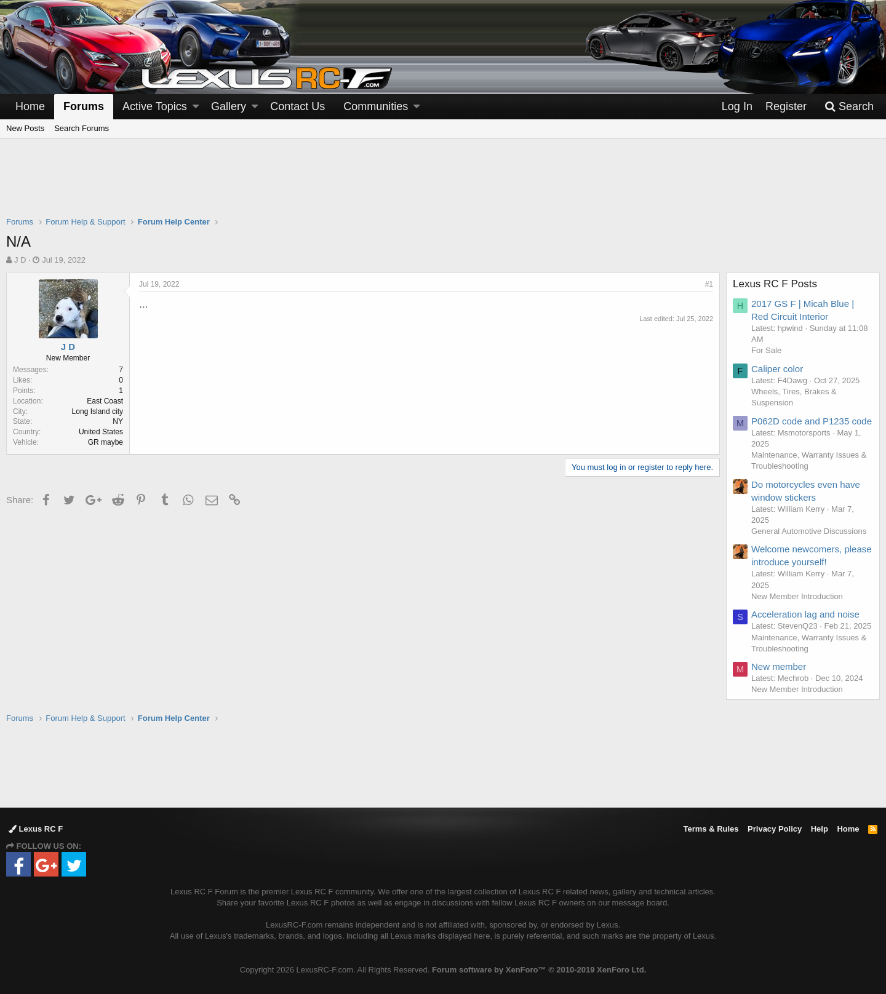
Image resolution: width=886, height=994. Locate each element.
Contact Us (297, 106)
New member (778, 666)
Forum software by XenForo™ (539, 969)
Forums (83, 106)
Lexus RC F (36, 828)
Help (819, 828)
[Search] (849, 106)
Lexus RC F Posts (775, 284)
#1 (709, 284)
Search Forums (81, 128)
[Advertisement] (443, 185)
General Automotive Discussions (808, 531)
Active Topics (154, 106)
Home (30, 106)
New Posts (25, 128)
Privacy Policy (775, 828)
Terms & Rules (710, 828)
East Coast (105, 401)
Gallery (228, 106)
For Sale (766, 350)
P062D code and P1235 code (811, 421)
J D (20, 259)
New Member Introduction (797, 596)
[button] (196, 106)
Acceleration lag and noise (805, 614)
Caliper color (777, 369)
